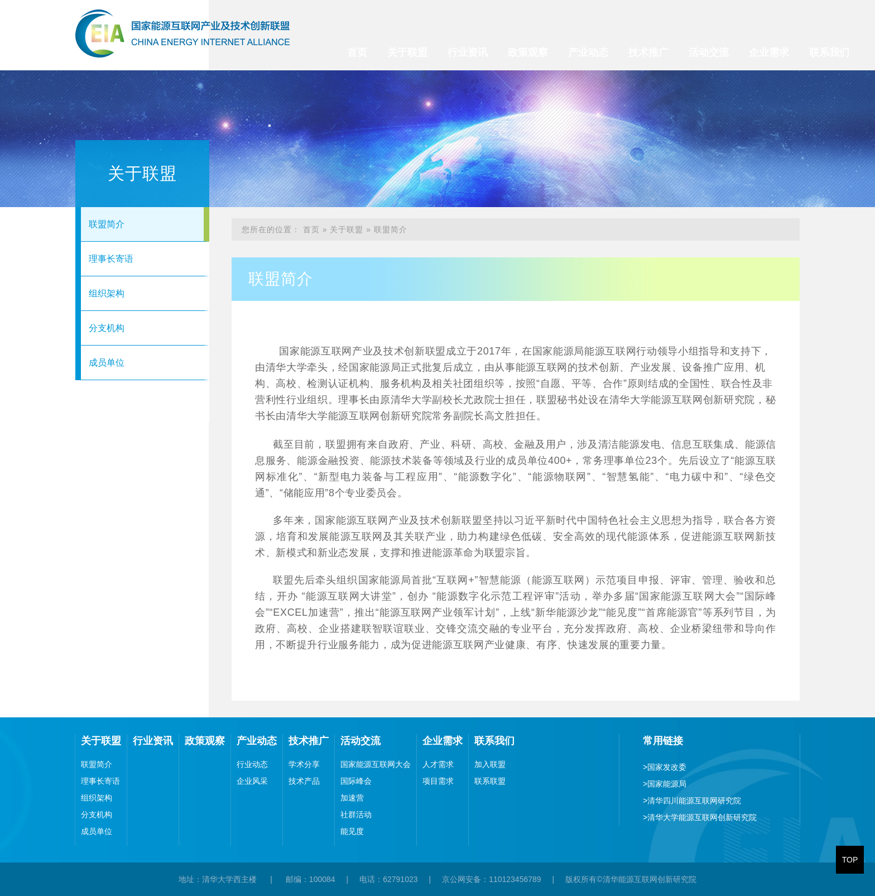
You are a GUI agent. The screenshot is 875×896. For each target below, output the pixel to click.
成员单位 (106, 362)
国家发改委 (664, 767)
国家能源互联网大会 (375, 764)
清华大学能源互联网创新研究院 (700, 817)
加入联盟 (490, 764)
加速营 (352, 797)
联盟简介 (106, 224)
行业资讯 (468, 52)
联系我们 (829, 52)
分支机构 (106, 328)
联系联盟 (490, 781)
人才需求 (438, 764)
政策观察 (528, 52)
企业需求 (769, 52)
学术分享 (304, 764)
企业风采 (252, 781)
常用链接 (663, 740)
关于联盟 (407, 52)
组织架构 (106, 293)
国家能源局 (664, 783)
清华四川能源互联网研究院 (692, 800)
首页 (357, 52)
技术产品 (304, 781)
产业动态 (588, 52)
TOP (850, 859)
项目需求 (438, 781)
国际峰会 (356, 781)
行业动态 (252, 764)
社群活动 (356, 814)
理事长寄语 (111, 258)
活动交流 (709, 52)
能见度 (352, 831)
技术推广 (648, 52)
